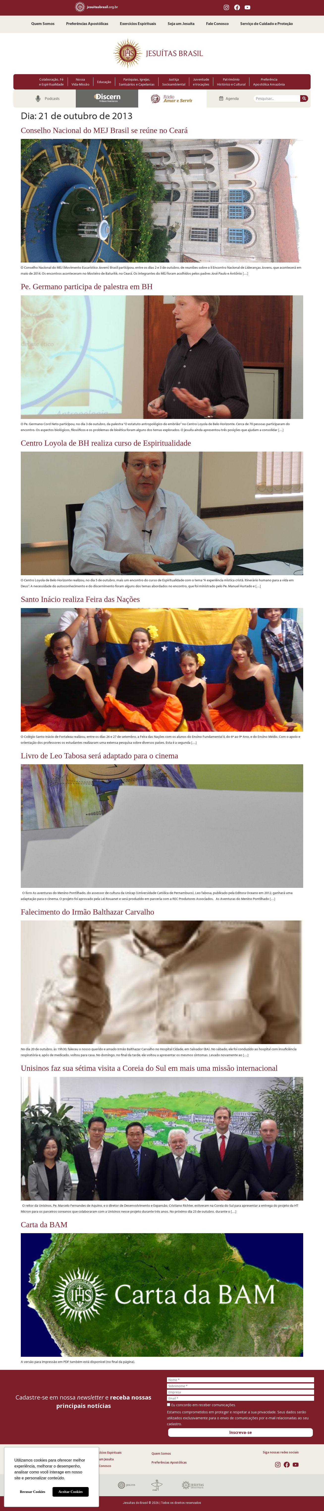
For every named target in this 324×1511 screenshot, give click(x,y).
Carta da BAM (44, 1224)
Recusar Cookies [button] (32, 1492)
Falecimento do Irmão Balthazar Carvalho (87, 911)
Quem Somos (42, 24)
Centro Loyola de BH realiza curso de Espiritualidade (106, 442)
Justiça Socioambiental (173, 82)
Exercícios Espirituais (138, 24)
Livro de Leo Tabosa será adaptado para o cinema (99, 755)
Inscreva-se (240, 1432)
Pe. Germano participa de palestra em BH (87, 286)
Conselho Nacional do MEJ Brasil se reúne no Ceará (104, 130)
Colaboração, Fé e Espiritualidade (51, 82)
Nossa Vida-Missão (80, 82)
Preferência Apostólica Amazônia (269, 82)
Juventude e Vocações (201, 82)
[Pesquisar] (304, 98)
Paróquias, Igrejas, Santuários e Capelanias (136, 82)
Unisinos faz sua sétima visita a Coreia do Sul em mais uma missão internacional (149, 1068)
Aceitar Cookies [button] (70, 1492)
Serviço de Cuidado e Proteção (266, 24)
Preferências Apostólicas (87, 24)
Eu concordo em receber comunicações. (201, 1405)
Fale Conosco (217, 24)
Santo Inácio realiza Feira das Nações (80, 599)
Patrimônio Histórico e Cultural (231, 82)
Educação (104, 82)
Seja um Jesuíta (181, 24)
